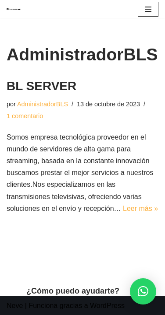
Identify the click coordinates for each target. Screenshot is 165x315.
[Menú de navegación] (148, 9)
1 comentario (25, 115)
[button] (143, 291)
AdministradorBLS (42, 104)
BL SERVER (41, 86)
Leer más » (140, 208)
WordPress (107, 305)
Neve (15, 305)
